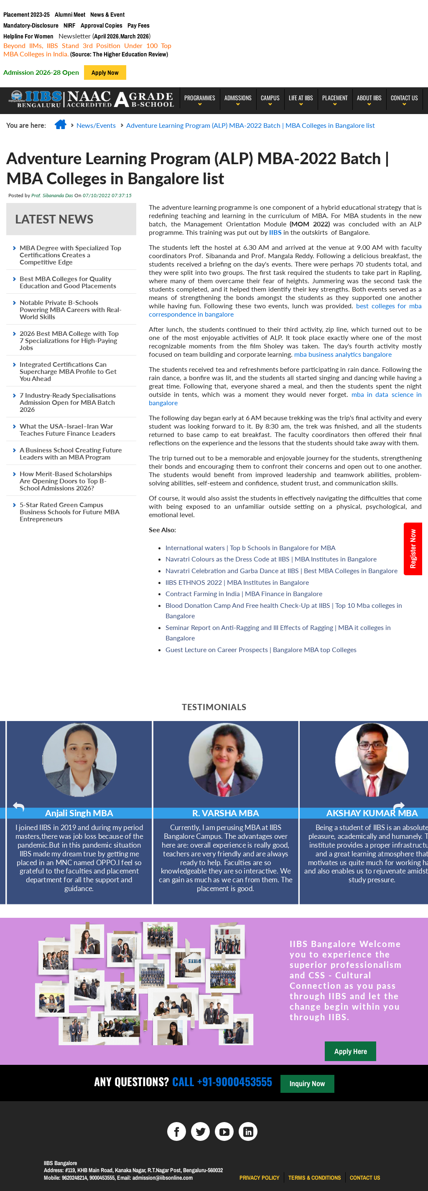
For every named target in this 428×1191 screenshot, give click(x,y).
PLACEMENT (335, 97)
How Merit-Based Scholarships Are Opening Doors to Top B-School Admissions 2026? (66, 481)
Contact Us (404, 97)
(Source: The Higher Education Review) (118, 54)
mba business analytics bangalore (343, 354)
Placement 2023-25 (26, 14)
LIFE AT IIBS (301, 97)
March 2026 (134, 36)
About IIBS (369, 97)
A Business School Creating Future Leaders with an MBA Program (71, 453)
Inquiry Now (307, 1083)
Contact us (365, 1177)
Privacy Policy (259, 1177)
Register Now (413, 549)
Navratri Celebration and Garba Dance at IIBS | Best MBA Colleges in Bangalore (281, 570)
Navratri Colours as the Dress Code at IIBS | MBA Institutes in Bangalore (271, 559)
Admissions (238, 97)
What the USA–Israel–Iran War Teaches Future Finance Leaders (67, 429)
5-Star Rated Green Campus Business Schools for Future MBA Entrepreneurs (69, 511)
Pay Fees (138, 25)
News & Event (107, 14)
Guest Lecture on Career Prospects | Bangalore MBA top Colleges (261, 649)
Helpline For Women (28, 36)
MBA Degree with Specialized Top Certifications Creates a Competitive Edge (70, 255)
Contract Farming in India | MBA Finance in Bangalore (244, 593)
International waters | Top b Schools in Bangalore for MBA (251, 547)
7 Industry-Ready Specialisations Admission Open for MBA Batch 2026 (68, 402)
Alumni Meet (70, 14)
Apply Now (105, 72)
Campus (270, 97)
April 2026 (106, 36)
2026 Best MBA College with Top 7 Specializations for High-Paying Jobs (69, 340)
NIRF (70, 25)
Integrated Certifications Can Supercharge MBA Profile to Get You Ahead (68, 371)
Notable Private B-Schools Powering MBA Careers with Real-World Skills (71, 309)
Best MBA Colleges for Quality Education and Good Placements (68, 281)
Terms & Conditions (314, 1177)
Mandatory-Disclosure (31, 25)
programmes (199, 97)
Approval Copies (101, 25)
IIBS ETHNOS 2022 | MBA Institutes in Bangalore (237, 582)
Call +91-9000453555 (220, 1081)
